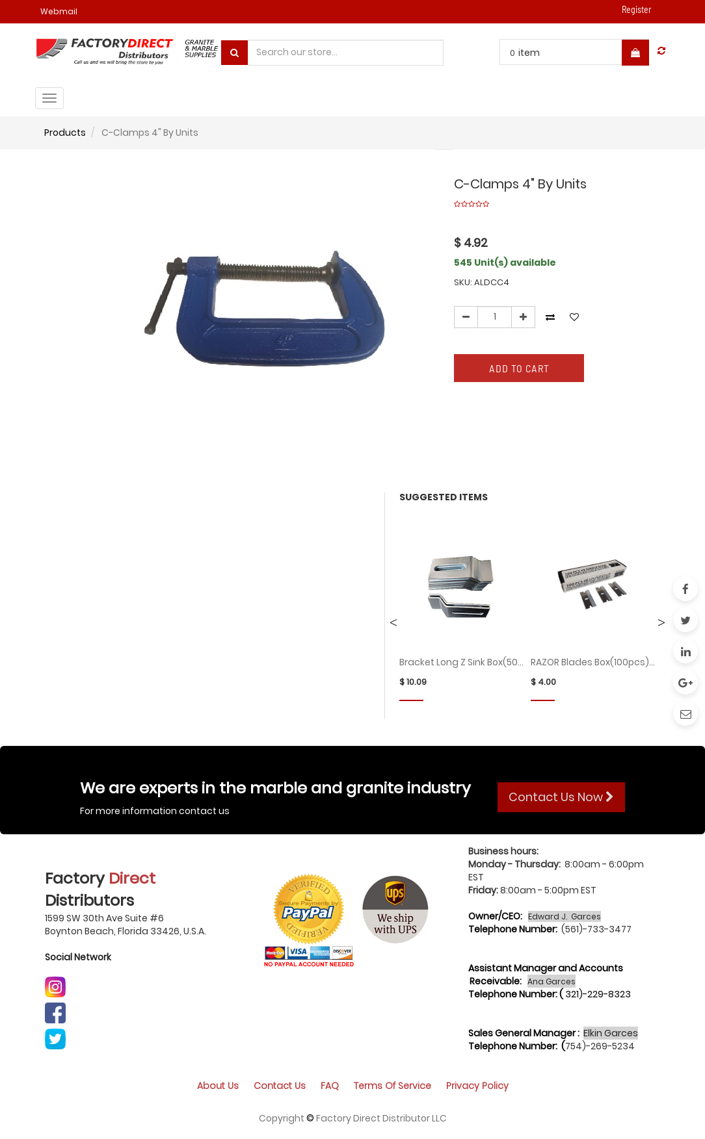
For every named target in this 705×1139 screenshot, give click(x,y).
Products (65, 132)
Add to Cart (519, 368)
